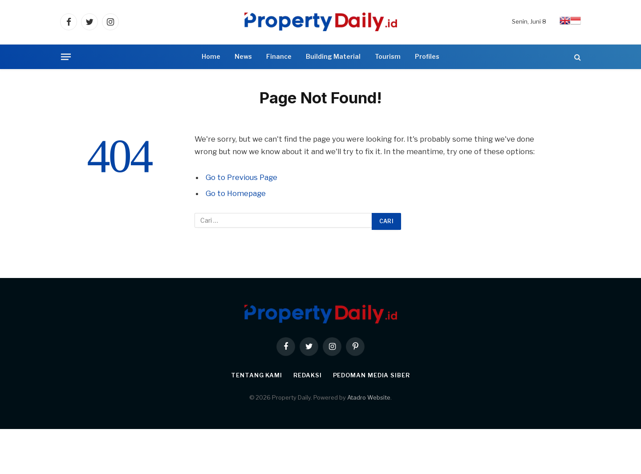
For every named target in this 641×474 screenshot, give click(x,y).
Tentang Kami (256, 375)
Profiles (427, 56)
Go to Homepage (236, 193)
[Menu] (66, 56)
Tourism (388, 56)
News (243, 56)
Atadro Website (368, 397)
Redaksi (307, 375)
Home (211, 56)
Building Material (333, 56)
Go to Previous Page (241, 177)
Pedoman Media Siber (371, 375)
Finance (279, 56)
